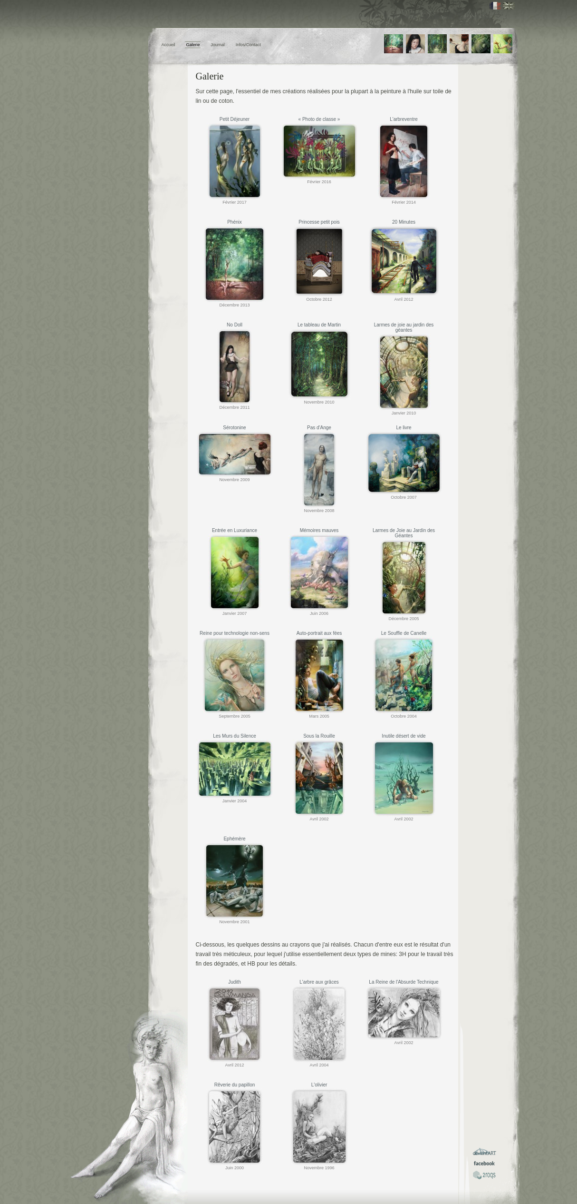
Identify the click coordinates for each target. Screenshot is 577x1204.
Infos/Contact (248, 44)
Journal (218, 44)
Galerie (193, 44)
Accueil (168, 44)
